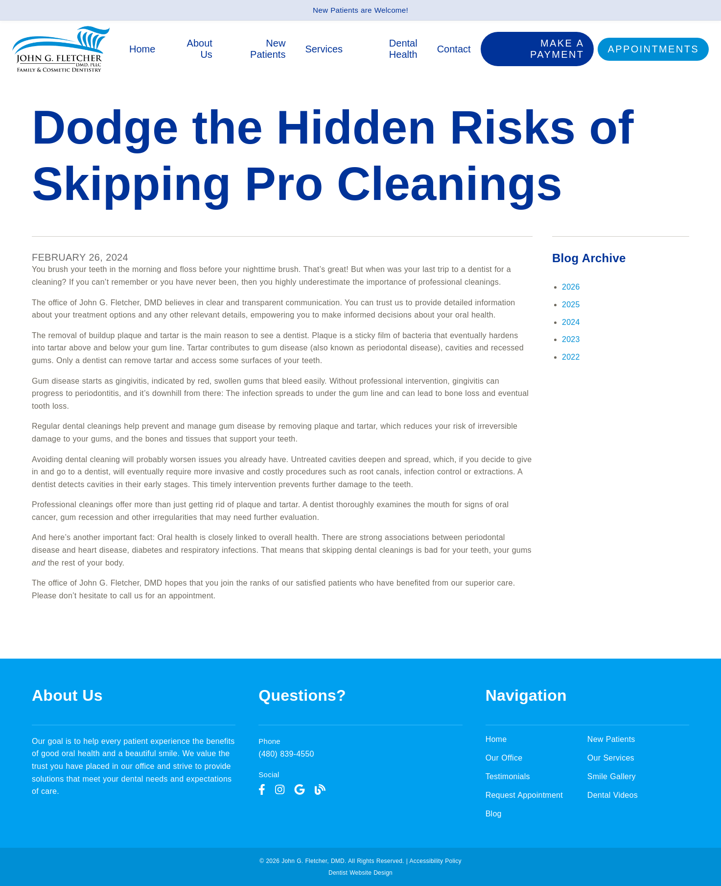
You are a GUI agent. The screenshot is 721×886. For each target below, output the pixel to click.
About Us (199, 49)
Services (324, 49)
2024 (571, 322)
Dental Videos (612, 795)
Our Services (610, 758)
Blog (494, 814)
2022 (571, 357)
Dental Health (403, 49)
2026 (571, 287)
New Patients (267, 49)
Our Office (504, 758)
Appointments (653, 49)
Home (143, 49)
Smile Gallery (611, 776)
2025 (571, 304)
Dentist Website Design (360, 872)
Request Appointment (524, 795)
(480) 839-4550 (286, 754)
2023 (571, 339)
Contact (454, 49)
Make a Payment (557, 49)
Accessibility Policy (436, 861)
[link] (61, 70)
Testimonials (508, 776)
